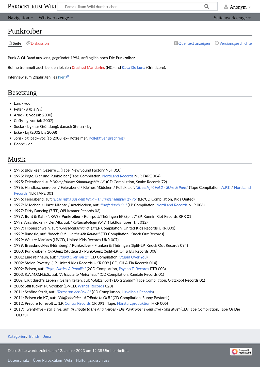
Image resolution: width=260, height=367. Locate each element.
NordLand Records (118, 176)
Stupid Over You (133, 257)
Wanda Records (91, 286)
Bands (34, 336)
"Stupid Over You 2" (73, 257)
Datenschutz (18, 360)
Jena (47, 336)
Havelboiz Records (137, 291)
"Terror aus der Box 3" (73, 291)
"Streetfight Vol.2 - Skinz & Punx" (162, 187)
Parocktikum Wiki (32, 6)
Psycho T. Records (134, 268)
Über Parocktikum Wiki (52, 360)
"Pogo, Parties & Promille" (65, 268)
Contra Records (78, 303)
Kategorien (17, 336)
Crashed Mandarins (88, 67)
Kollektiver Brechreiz (106, 138)
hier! (62, 77)
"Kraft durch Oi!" (113, 205)
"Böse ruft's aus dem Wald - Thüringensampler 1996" (95, 199)
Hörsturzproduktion (134, 303)
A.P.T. (225, 187)
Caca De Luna (133, 67)
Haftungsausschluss (92, 360)
